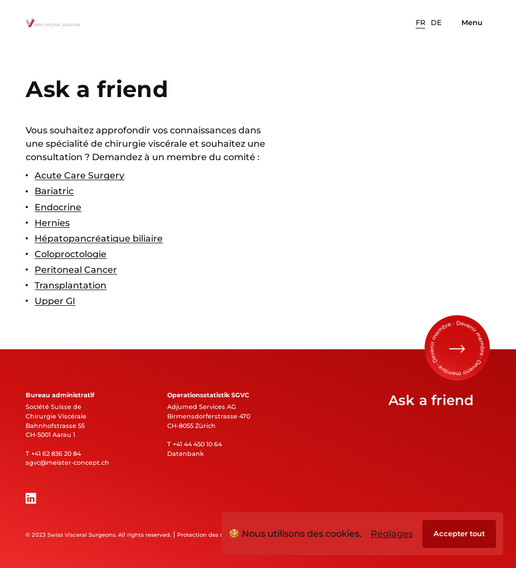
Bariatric (54, 191)
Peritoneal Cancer (76, 269)
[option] (420, 22)
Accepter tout (459, 533)
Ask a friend (431, 400)
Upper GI (55, 301)
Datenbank (185, 454)
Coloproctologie (70, 253)
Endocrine (58, 207)
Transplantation (70, 285)
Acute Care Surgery (79, 175)
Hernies (52, 222)
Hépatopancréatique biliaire (99, 238)
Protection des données (211, 534)
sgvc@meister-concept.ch (67, 462)
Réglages (392, 533)
